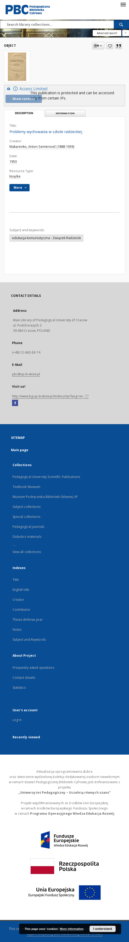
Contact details (24, 677)
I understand (102, 929)
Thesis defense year (28, 619)
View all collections (27, 552)
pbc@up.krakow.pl (26, 374)
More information (71, 928)
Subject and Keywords (29, 639)
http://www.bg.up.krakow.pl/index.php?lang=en (50, 396)
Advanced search (107, 33)
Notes (17, 629)
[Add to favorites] (109, 45)
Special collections (26, 516)
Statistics (19, 687)
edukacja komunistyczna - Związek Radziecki (46, 238)
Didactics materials (27, 536)
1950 (13, 161)
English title (21, 589)
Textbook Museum (27, 487)
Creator (18, 599)
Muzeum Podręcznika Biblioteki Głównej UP (45, 496)
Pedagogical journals (28, 526)
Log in (17, 720)
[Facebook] (15, 403)
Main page (20, 450)
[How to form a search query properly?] (125, 33)
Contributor (21, 609)
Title (16, 579)
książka (14, 176)
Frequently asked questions (33, 667)
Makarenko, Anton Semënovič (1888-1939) (41, 146)
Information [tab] (65, 113)
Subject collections (27, 506)
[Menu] (123, 4)
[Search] (121, 24)
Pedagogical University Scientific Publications (46, 477)
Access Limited (26, 89)
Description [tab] (24, 113)
